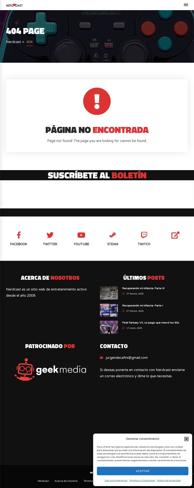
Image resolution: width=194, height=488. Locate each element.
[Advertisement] (97, 426)
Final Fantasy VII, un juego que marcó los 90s (150, 322)
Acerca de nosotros (66, 481)
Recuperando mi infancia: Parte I (142, 305)
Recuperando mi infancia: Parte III (143, 288)
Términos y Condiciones (142, 480)
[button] (186, 439)
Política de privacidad (169, 480)
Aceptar (142, 471)
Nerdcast (43, 481)
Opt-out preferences (116, 480)
